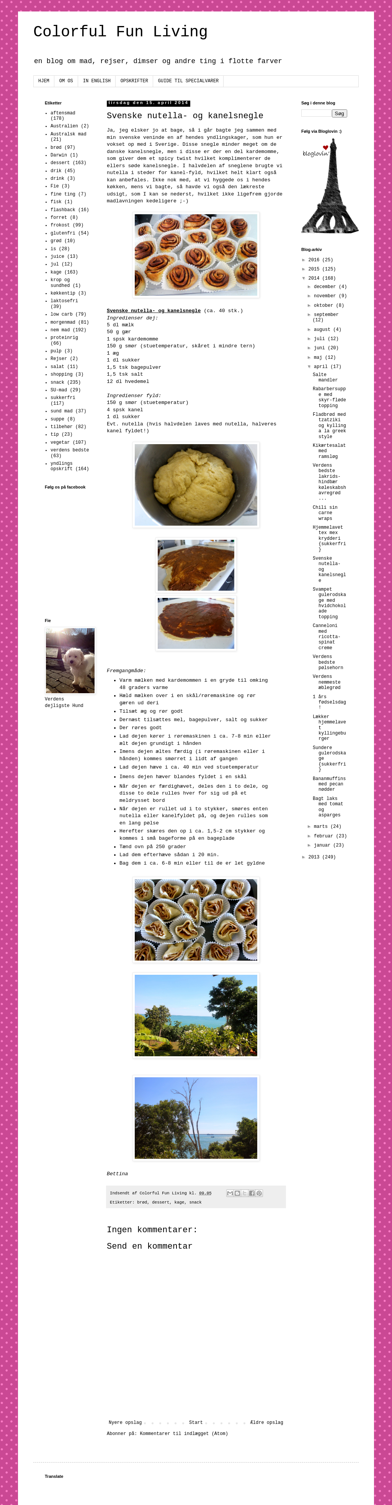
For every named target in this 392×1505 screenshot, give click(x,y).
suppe (57, 419)
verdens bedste (70, 450)
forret (59, 217)
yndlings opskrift (62, 466)
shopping (62, 374)
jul (55, 264)
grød (56, 241)
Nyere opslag (125, 1422)
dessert (160, 1202)
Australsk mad (69, 134)
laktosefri (64, 301)
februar (325, 836)
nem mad (60, 330)
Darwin (59, 155)
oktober (325, 305)
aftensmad (63, 113)
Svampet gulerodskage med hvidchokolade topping (329, 603)
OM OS (66, 81)
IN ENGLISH (97, 81)
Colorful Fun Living (120, 32)
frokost (60, 225)
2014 (315, 278)
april (322, 367)
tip (55, 434)
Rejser (59, 359)
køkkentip (63, 293)
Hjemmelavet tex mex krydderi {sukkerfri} (329, 538)
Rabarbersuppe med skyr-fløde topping (329, 397)
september (326, 315)
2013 (315, 857)
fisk (56, 202)
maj (319, 357)
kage (180, 1202)
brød (142, 1202)
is (53, 249)
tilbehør (62, 427)
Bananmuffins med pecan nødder (329, 784)
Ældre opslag (266, 1422)
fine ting (63, 194)
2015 (315, 269)
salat (57, 367)
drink (57, 178)
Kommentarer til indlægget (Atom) (184, 1434)
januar (323, 845)
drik (56, 171)
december (326, 287)
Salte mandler (325, 377)
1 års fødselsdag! (329, 702)
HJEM (43, 81)
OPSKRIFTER (134, 81)
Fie (55, 186)
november (326, 296)
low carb (62, 314)
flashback (63, 210)
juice (57, 256)
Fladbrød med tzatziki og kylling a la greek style (329, 426)
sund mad (62, 411)
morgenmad (63, 322)
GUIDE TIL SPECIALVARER (188, 81)
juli (321, 339)
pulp (56, 351)
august (323, 329)
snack (195, 1202)
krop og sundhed (60, 282)
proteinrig (64, 337)
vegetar (60, 442)
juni (321, 348)
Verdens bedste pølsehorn (328, 662)
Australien (64, 126)
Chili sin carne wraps (325, 513)
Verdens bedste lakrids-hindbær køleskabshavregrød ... (329, 482)
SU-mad (59, 390)
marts (322, 826)
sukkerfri (63, 398)
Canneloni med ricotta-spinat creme (327, 637)
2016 (315, 260)
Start (196, 1422)
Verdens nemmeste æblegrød (327, 682)
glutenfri (63, 233)
